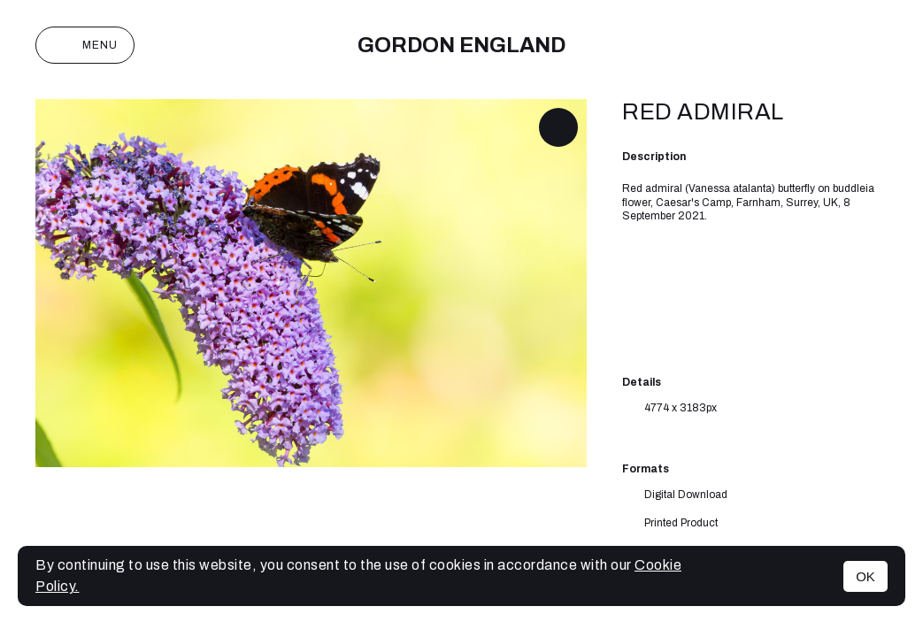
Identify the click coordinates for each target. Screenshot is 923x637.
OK (865, 576)
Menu (85, 45)
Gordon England (461, 45)
